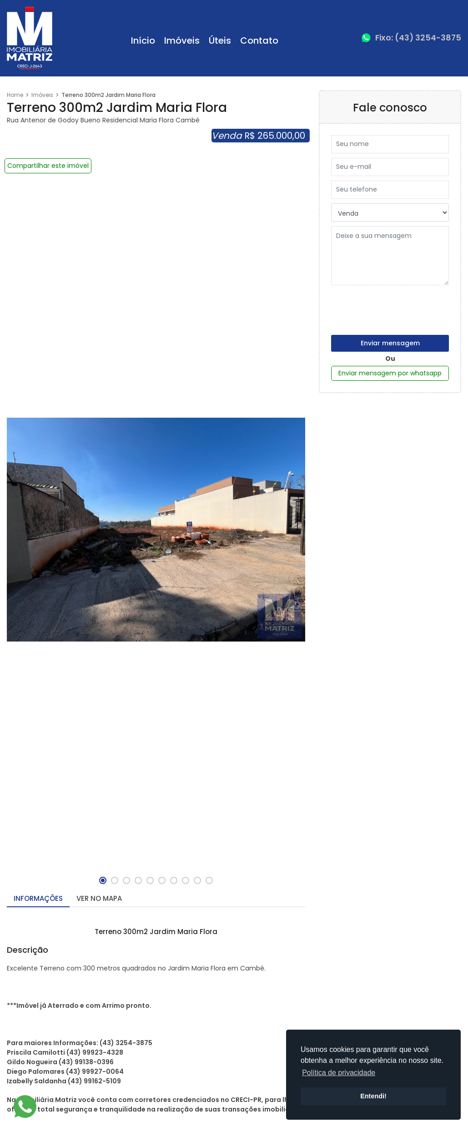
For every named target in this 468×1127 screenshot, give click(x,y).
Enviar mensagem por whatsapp (390, 373)
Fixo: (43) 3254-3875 (418, 37)
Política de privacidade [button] (338, 1072)
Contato (259, 40)
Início (143, 40)
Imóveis (182, 40)
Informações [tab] (38, 898)
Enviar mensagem (390, 343)
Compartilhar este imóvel (48, 165)
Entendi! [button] (373, 1096)
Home (15, 95)
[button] (103, 880)
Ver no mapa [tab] (99, 898)
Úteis (220, 40)
